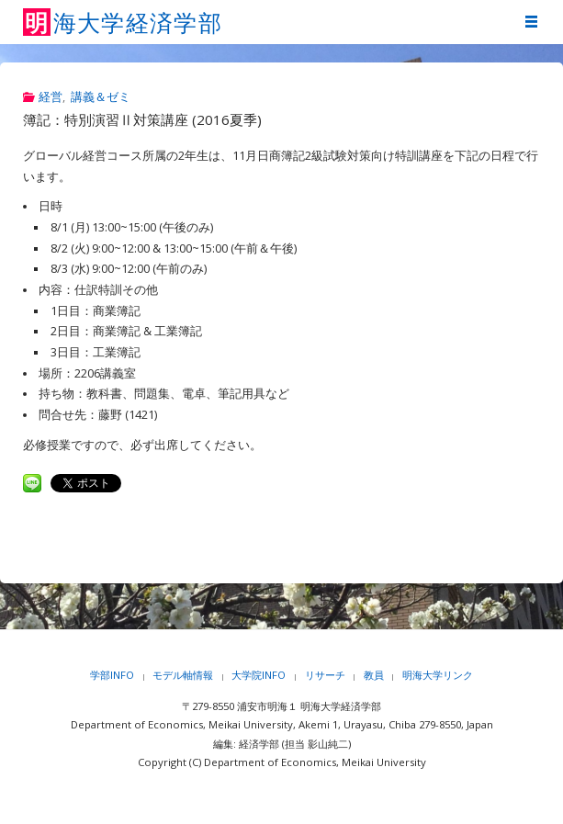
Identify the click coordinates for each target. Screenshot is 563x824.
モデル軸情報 (182, 675)
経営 (50, 97)
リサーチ (325, 675)
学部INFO (112, 675)
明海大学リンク (437, 675)
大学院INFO (258, 675)
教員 (374, 675)
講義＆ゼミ (100, 97)
